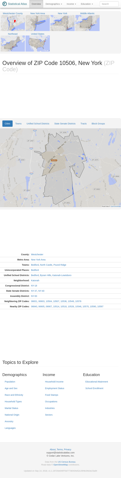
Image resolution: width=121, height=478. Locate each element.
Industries (50, 408)
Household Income (54, 381)
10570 (86, 306)
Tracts (83, 123)
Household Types (13, 401)
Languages (10, 428)
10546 (78, 306)
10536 (63, 301)
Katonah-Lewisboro (61, 275)
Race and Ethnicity (14, 395)
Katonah (35, 280)
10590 (93, 306)
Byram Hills (45, 275)
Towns (18, 123)
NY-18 (34, 285)
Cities (7, 123)
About (53, 449)
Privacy (67, 449)
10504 (49, 301)
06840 (34, 306)
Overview (36, 4)
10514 (56, 306)
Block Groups (98, 123)
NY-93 (34, 296)
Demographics (54, 4)
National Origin (12, 415)
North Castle (46, 265)
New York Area (38, 259)
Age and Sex (11, 388)
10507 (56, 301)
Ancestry (9, 421)
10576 (78, 301)
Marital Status (11, 408)
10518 (63, 306)
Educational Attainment (96, 381)
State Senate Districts (65, 123)
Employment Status (54, 388)
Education (87, 4)
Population (10, 381)
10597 (100, 306)
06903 (41, 301)
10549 (71, 301)
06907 (49, 306)
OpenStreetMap (60, 464)
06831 (34, 301)
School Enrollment (94, 388)
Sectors (48, 415)
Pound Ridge (59, 265)
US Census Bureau (66, 462)
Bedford (35, 265)
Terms (60, 449)
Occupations (51, 401)
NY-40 (41, 291)
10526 (71, 306)
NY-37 (34, 291)
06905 (41, 306)
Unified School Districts (38, 123)
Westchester (37, 254)
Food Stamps (51, 395)
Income (71, 4)
